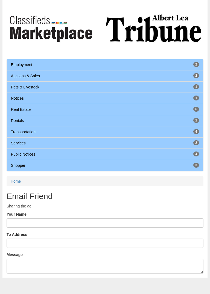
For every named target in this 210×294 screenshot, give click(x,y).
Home (16, 181)
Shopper (18, 165)
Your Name (17, 214)
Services (18, 143)
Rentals (17, 120)
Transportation (23, 132)
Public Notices (23, 154)
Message (15, 255)
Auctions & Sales (25, 76)
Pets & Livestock (25, 87)
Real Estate (21, 109)
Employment (21, 65)
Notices (17, 98)
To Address (17, 234)
